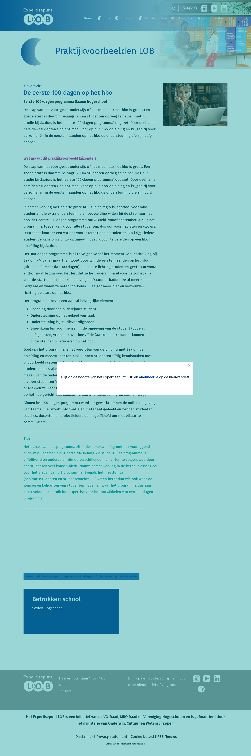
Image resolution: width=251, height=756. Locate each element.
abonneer (147, 377)
